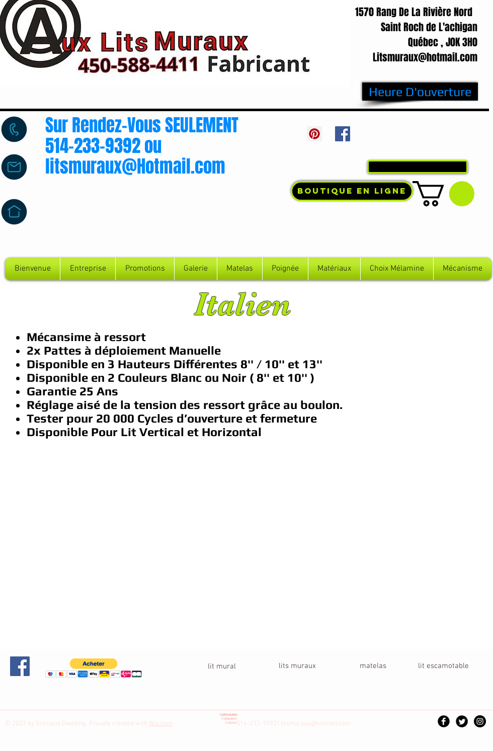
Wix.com (161, 724)
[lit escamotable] (443, 666)
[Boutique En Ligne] (352, 191)
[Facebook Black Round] (444, 721)
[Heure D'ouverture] (420, 91)
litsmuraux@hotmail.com (316, 724)
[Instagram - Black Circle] (480, 721)
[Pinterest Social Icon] (314, 133)
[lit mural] (222, 666)
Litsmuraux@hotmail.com (425, 57)
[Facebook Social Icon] (342, 133)
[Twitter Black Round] (462, 721)
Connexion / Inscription (430, 147)
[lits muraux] (297, 666)
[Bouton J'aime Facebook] (420, 136)
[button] (443, 193)
